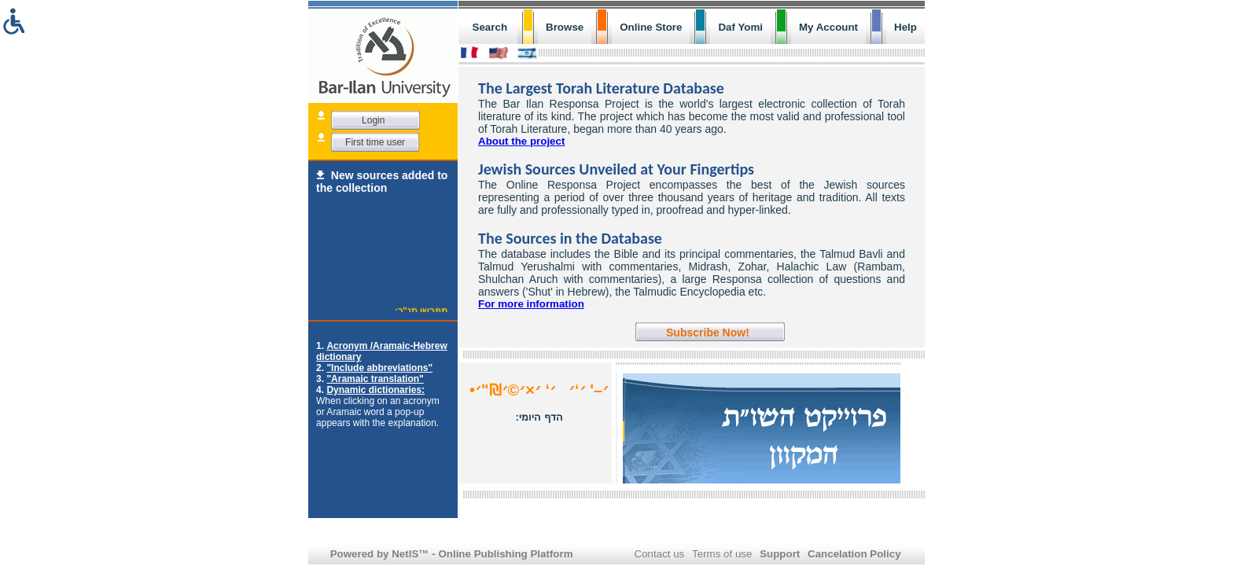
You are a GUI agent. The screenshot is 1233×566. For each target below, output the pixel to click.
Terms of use (722, 554)
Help (905, 27)
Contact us (660, 554)
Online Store (651, 27)
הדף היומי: (539, 417)
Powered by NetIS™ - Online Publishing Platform (451, 554)
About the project (521, 141)
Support (780, 554)
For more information (531, 304)
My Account (828, 27)
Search (490, 27)
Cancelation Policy (854, 554)
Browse (564, 27)
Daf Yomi (740, 27)
